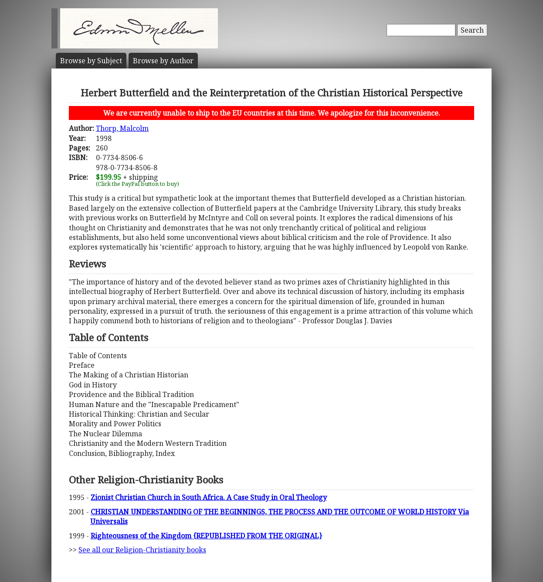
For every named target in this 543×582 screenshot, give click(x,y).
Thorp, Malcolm (122, 128)
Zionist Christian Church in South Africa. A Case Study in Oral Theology (209, 497)
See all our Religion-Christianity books (142, 550)
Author (163, 60)
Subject (91, 60)
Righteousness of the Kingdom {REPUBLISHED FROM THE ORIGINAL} (206, 536)
